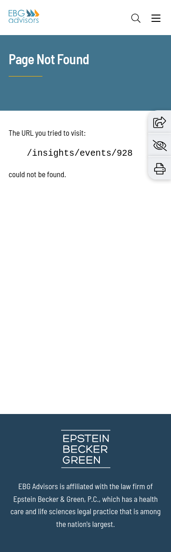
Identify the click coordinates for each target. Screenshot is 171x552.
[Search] (135, 18)
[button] (159, 121)
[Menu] (156, 20)
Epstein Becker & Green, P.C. (56, 498)
